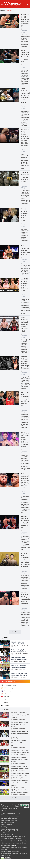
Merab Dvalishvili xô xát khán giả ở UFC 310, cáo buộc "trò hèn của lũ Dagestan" (25, 95)
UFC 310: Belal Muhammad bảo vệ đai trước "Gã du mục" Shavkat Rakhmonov (25, 559)
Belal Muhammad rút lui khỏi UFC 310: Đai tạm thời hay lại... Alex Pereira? (25, 480)
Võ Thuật (23, 32)
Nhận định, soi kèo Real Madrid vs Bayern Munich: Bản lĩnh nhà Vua (19, 734)
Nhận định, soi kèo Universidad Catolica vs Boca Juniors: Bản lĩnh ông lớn (19, 783)
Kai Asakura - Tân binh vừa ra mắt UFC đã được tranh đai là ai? (25, 250)
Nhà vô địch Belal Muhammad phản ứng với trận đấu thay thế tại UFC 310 (25, 398)
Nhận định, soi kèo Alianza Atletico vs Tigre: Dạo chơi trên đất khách (19, 759)
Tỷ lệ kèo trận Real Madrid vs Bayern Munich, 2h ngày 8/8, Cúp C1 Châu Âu (20, 715)
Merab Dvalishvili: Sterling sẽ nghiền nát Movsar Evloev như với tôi (24, 324)
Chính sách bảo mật (21, 843)
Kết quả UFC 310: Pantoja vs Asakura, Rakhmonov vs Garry (25, 177)
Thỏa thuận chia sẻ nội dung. (8, 843)
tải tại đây (13, 845)
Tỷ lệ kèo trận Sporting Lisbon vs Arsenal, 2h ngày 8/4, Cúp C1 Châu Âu (20, 724)
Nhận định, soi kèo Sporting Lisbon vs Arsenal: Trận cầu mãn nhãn (20, 743)
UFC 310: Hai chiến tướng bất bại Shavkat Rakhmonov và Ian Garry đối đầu (25, 439)
